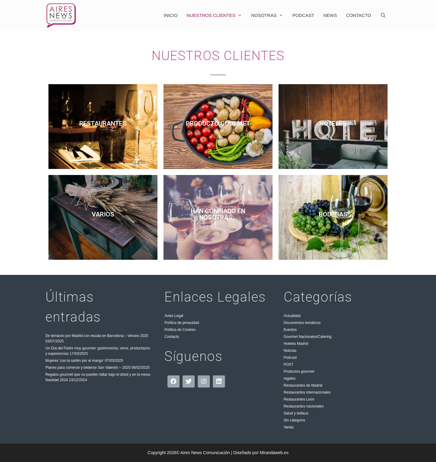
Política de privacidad (181, 323)
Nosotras (269, 15)
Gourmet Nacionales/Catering (308, 337)
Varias (289, 427)
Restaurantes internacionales (307, 392)
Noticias (290, 350)
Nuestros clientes (216, 15)
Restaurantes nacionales (304, 406)
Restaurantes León (299, 399)
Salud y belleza (296, 413)
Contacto (358, 15)
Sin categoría (294, 420)
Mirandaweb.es (274, 452)
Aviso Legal (173, 316)
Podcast (303, 15)
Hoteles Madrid (296, 344)
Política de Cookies (180, 330)
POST (289, 364)
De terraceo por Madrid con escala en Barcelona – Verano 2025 (96, 336)
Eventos (290, 330)
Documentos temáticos (302, 323)
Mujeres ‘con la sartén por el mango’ (74, 360)
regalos (290, 378)
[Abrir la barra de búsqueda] (383, 15)
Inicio (171, 15)
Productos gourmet (299, 371)
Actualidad (292, 316)
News (330, 15)
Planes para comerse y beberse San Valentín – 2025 (87, 367)
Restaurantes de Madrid (303, 385)
